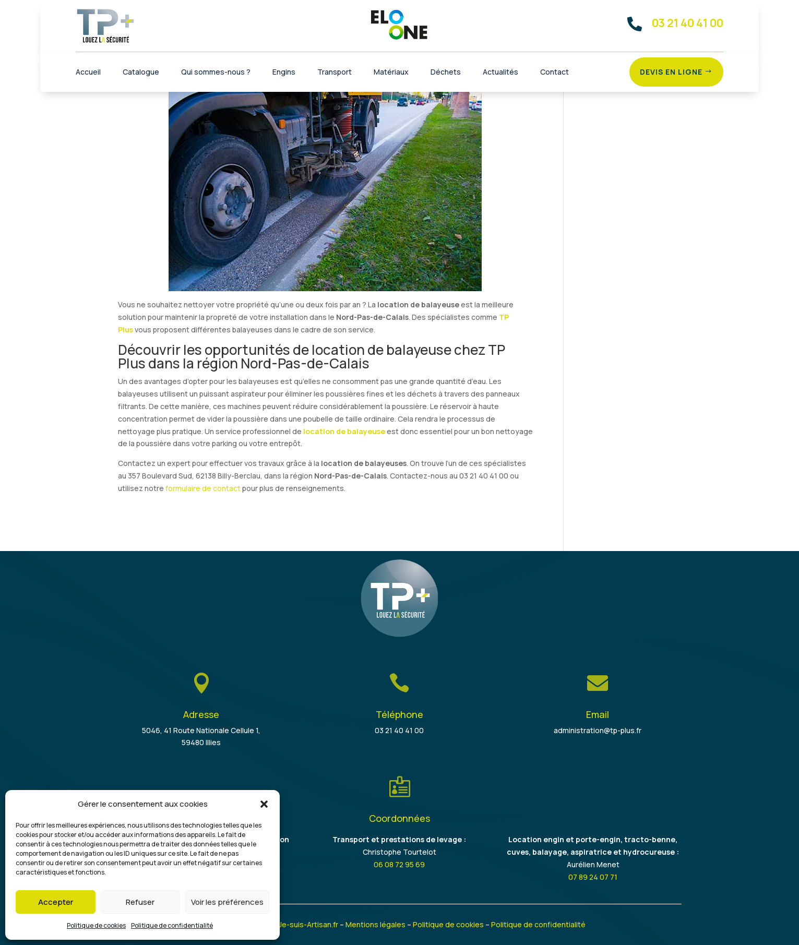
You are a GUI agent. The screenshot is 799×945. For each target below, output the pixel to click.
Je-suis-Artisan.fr (308, 924)
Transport (334, 72)
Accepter (55, 901)
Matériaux (391, 72)
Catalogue (141, 72)
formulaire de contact (203, 488)
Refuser (140, 901)
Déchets (446, 72)
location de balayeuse (344, 431)
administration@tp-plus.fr (597, 730)
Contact (554, 72)
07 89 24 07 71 (592, 877)
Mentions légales (375, 924)
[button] (264, 804)
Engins (283, 72)
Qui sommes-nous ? (216, 72)
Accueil (88, 72)
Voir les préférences (227, 901)
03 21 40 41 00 (399, 730)
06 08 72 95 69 (399, 864)
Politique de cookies (96, 925)
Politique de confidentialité (172, 925)
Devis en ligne (671, 72)
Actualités (500, 72)
